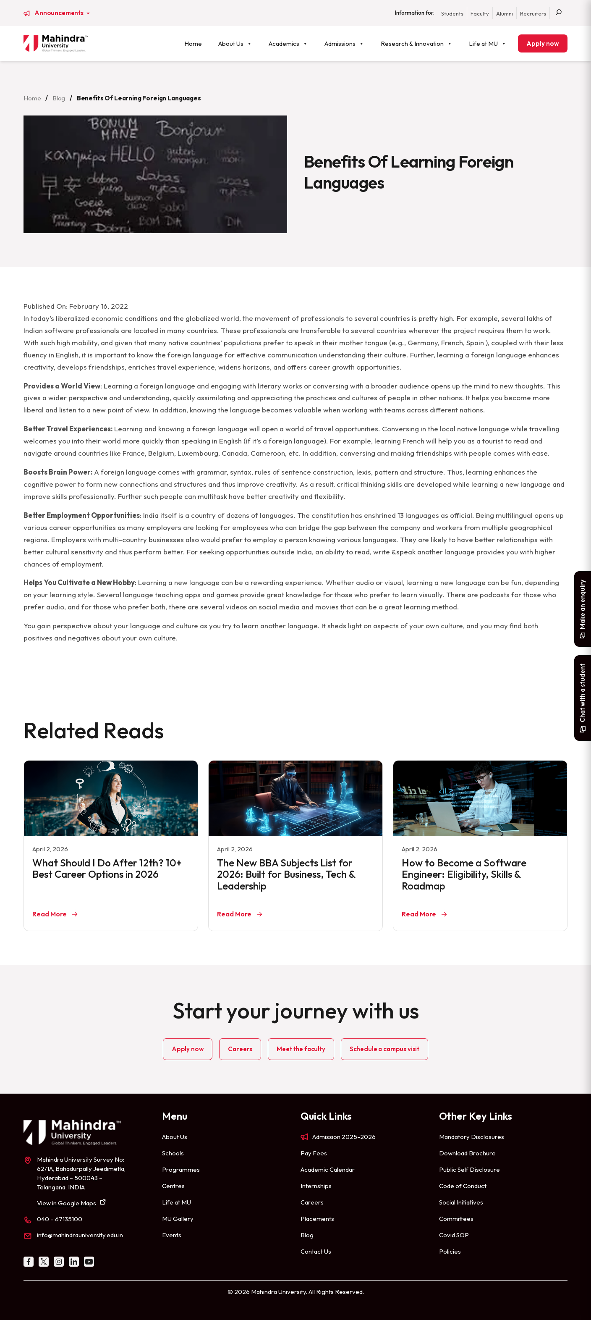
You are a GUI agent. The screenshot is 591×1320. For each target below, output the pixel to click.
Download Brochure (467, 1153)
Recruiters (533, 13)
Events (171, 1235)
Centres (173, 1186)
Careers (240, 1049)
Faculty (480, 13)
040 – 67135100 (59, 1219)
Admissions (344, 43)
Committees (456, 1219)
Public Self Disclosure (469, 1169)
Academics (288, 43)
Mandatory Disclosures (471, 1137)
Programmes (181, 1169)
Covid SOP (454, 1235)
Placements (317, 1219)
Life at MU (488, 43)
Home (193, 43)
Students (452, 13)
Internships (316, 1186)
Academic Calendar (328, 1169)
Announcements (59, 13)
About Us (235, 43)
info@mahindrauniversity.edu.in (80, 1235)
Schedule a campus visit (384, 1049)
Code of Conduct (462, 1186)
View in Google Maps (66, 1203)
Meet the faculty (301, 1049)
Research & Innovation (416, 43)
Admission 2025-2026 (344, 1137)
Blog (58, 98)
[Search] (558, 13)
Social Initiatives (461, 1202)
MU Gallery (178, 1219)
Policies (450, 1251)
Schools (173, 1153)
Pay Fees (314, 1153)
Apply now (542, 43)
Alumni (504, 13)
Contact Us (316, 1251)
